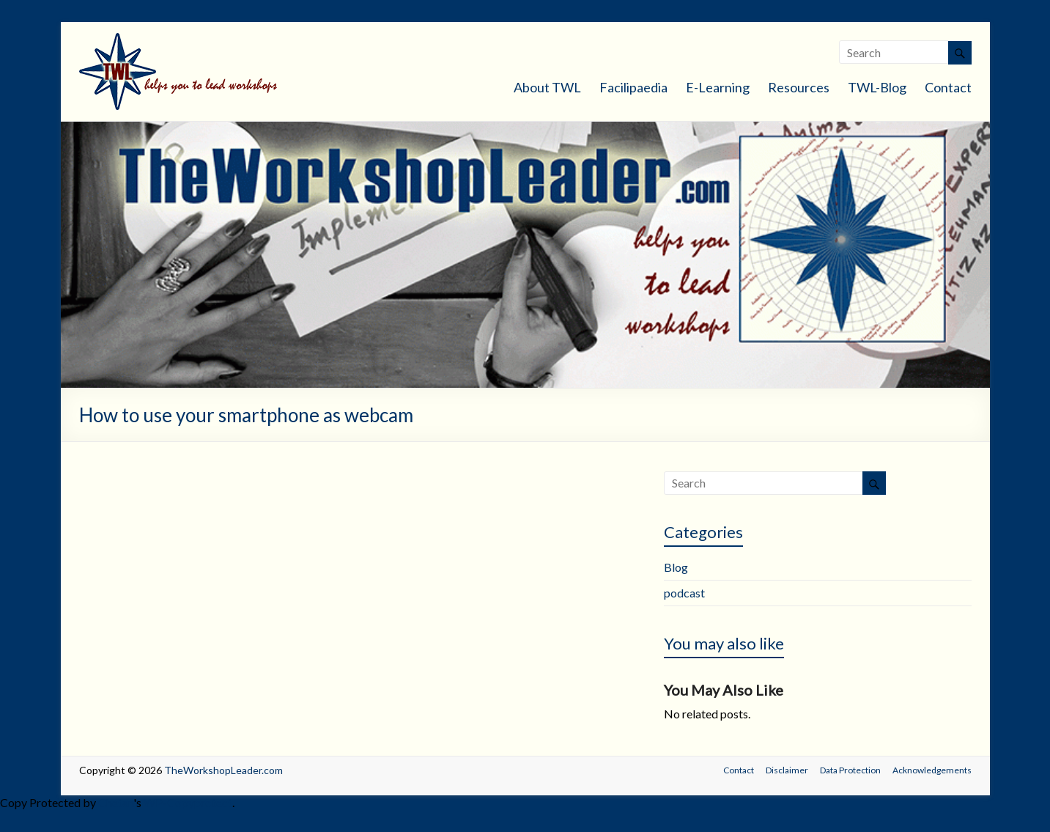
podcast (684, 593)
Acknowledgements (932, 770)
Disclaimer (787, 770)
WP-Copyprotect (188, 802)
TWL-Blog (877, 87)
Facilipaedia (633, 87)
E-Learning (718, 87)
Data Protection (850, 770)
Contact (948, 87)
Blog (676, 567)
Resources (798, 87)
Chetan (115, 802)
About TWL (547, 87)
